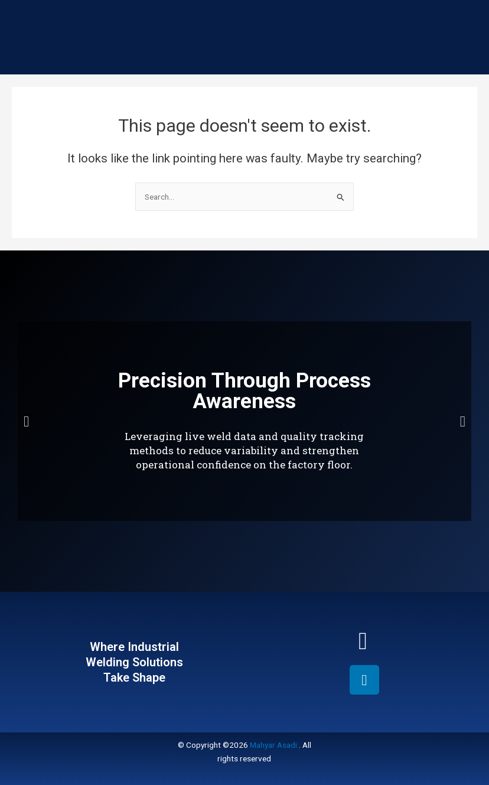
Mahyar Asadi (273, 745)
